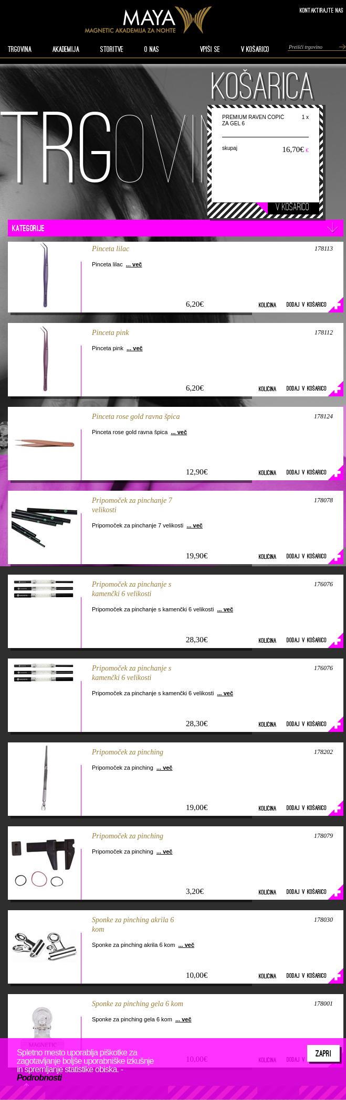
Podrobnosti (39, 1077)
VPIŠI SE (210, 49)
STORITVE (111, 49)
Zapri (323, 1053)
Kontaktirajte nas (321, 10)
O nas (151, 49)
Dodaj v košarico (307, 304)
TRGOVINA (20, 49)
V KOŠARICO (255, 49)
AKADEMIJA (66, 49)
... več (134, 264)
